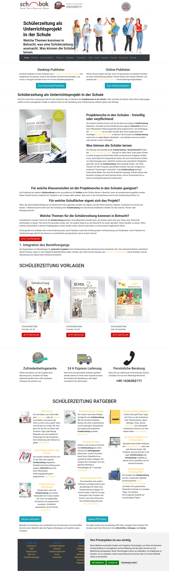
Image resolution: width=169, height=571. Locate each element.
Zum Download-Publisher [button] (51, 85)
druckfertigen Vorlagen (106, 79)
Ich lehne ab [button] (112, 563)
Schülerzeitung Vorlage (91, 411)
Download (57, 557)
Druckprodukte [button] (46, 58)
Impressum (31, 546)
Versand (104, 58)
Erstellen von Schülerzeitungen (66, 74)
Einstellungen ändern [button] (129, 563)
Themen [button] (59, 58)
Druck (57, 554)
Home (26, 57)
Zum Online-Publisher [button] (118, 85)
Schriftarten (129, 426)
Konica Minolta (140, 483)
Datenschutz (31, 551)
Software (34, 58)
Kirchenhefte (82, 560)
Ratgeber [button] (70, 58)
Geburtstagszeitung (83, 557)
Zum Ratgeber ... (142, 431)
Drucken (113, 58)
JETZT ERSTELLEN (31, 335)
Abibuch (56, 417)
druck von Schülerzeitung (116, 252)
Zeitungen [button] (81, 58)
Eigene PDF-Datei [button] (97, 519)
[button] (29, 35)
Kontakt (133, 58)
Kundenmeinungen (31, 557)
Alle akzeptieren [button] (98, 563)
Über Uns (31, 554)
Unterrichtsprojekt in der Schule (47, 451)
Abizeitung (46, 411)
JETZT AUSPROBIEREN (30, 239)
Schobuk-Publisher (133, 446)
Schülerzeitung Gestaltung (47, 485)
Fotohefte (83, 551)
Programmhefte (82, 563)
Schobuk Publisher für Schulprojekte (136, 438)
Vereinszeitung (83, 554)
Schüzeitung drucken (91, 478)
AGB (31, 549)
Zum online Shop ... (91, 504)
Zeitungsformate (91, 441)
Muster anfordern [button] (30, 519)
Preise (96, 58)
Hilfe (90, 58)
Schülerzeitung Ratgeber (136, 411)
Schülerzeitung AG (103, 134)
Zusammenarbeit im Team (100, 153)
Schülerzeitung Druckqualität (136, 470)
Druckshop (123, 58)
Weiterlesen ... (45, 443)
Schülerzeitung (95, 132)
